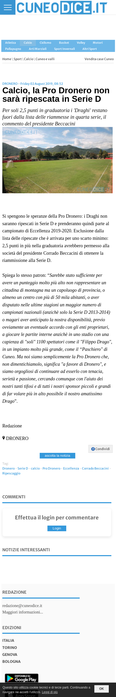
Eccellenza (71, 468)
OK (101, 689)
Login (57, 528)
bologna (11, 661)
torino (9, 647)
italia (8, 640)
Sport (18, 59)
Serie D (23, 468)
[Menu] (7, 7)
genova (9, 654)
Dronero (8, 468)
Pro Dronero (51, 468)
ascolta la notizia (57, 455)
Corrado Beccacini (95, 468)
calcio (35, 468)
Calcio (28, 59)
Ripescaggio (11, 473)
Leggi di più (49, 692)
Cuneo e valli (45, 59)
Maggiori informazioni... (22, 612)
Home (6, 59)
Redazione (14, 592)
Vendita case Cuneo (99, 59)
